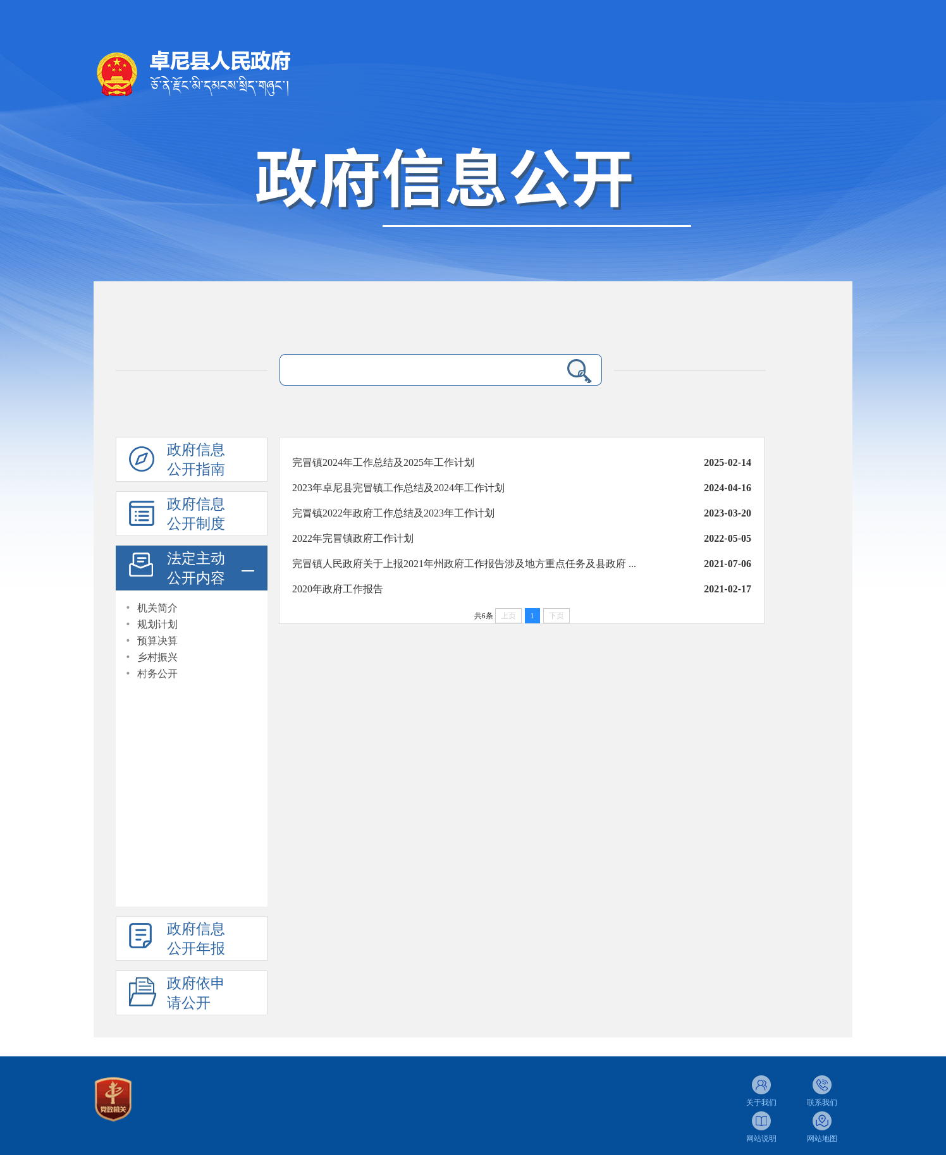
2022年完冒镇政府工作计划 (353, 538)
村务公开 (157, 673)
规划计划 (157, 624)
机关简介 (157, 607)
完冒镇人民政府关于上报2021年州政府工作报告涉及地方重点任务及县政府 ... (464, 563)
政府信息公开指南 (196, 459)
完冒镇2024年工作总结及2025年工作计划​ (383, 462)
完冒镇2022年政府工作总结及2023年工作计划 (393, 513)
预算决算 (157, 640)
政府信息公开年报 (196, 938)
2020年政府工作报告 (337, 589)
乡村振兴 (157, 657)
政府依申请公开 (196, 993)
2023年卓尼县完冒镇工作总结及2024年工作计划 (398, 487)
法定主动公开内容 (196, 568)
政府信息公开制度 (196, 514)
